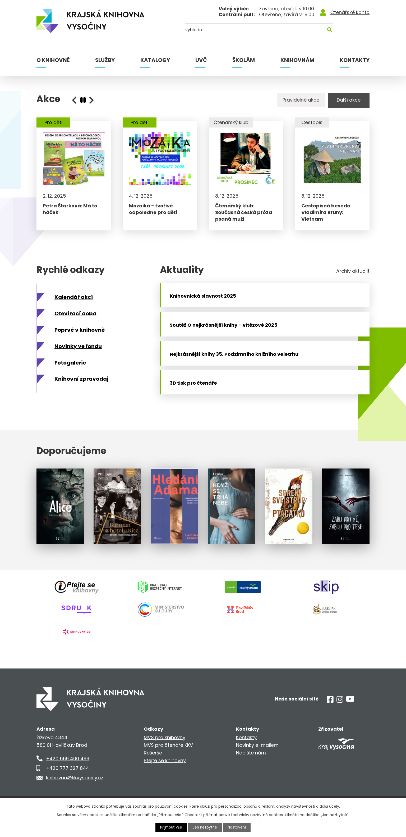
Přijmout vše (170, 827)
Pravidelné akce (296, 100)
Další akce (347, 100)
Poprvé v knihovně (79, 334)
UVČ (201, 60)
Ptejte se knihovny (165, 777)
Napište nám (251, 770)
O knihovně (53, 60)
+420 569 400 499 (67, 775)
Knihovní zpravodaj (81, 384)
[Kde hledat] (344, 31)
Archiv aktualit (353, 276)
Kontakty (355, 60)
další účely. (330, 806)
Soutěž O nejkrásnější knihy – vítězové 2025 (226, 336)
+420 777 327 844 (67, 785)
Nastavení (237, 827)
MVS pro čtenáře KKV (168, 762)
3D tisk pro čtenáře (195, 401)
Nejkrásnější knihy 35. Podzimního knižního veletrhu (236, 368)
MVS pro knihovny (164, 754)
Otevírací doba (75, 318)
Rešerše (153, 770)
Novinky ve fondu (78, 351)
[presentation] (83, 100)
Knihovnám (297, 60)
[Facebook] (330, 718)
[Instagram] (339, 718)
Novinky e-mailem (257, 762)
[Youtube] (350, 717)
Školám (243, 60)
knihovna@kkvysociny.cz (74, 794)
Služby (105, 60)
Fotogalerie (70, 367)
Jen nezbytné (205, 827)
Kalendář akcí (73, 302)
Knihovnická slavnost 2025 (205, 303)
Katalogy (155, 60)
